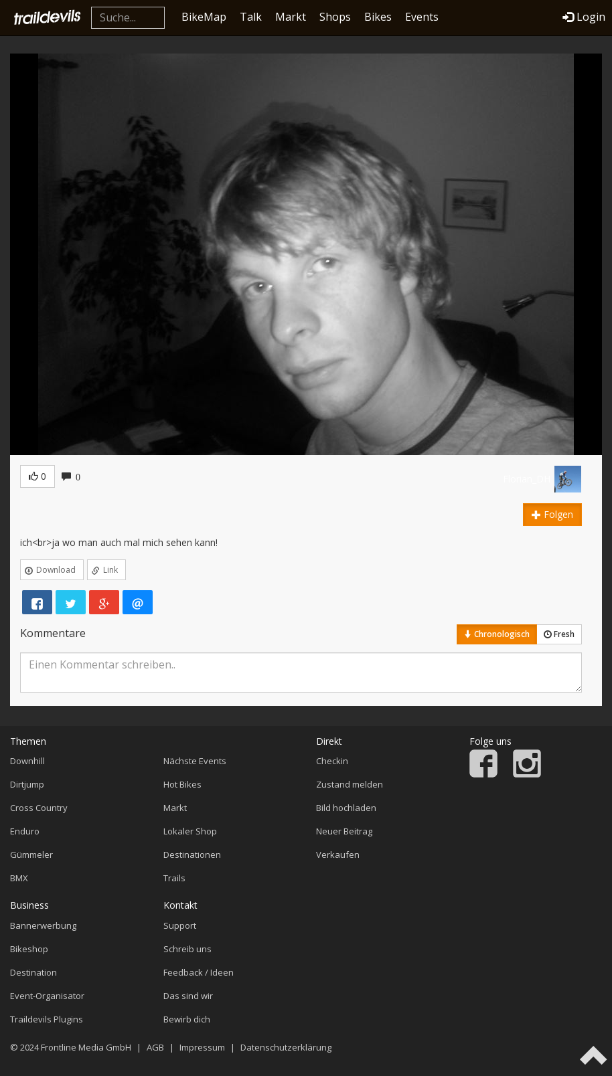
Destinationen (192, 854)
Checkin (332, 761)
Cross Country (39, 808)
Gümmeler (31, 854)
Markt (290, 16)
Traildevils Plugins (46, 1019)
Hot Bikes (182, 784)
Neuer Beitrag (344, 831)
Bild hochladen (346, 808)
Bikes (378, 16)
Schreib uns (187, 949)
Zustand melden (349, 784)
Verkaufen (338, 854)
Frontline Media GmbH (86, 1047)
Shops (335, 16)
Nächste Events (194, 761)
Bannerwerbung (43, 925)
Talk (251, 16)
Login (583, 16)
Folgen (552, 514)
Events (422, 16)
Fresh (559, 634)
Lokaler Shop (190, 831)
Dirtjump (27, 784)
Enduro (25, 831)
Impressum (202, 1047)
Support (179, 925)
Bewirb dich (186, 1019)
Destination (33, 972)
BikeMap (203, 16)
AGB (155, 1047)
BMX (19, 878)
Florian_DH (526, 478)
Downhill (27, 761)
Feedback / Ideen (198, 972)
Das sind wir (188, 996)
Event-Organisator (47, 996)
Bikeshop (29, 949)
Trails (174, 878)
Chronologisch (497, 634)
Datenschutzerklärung (285, 1047)
